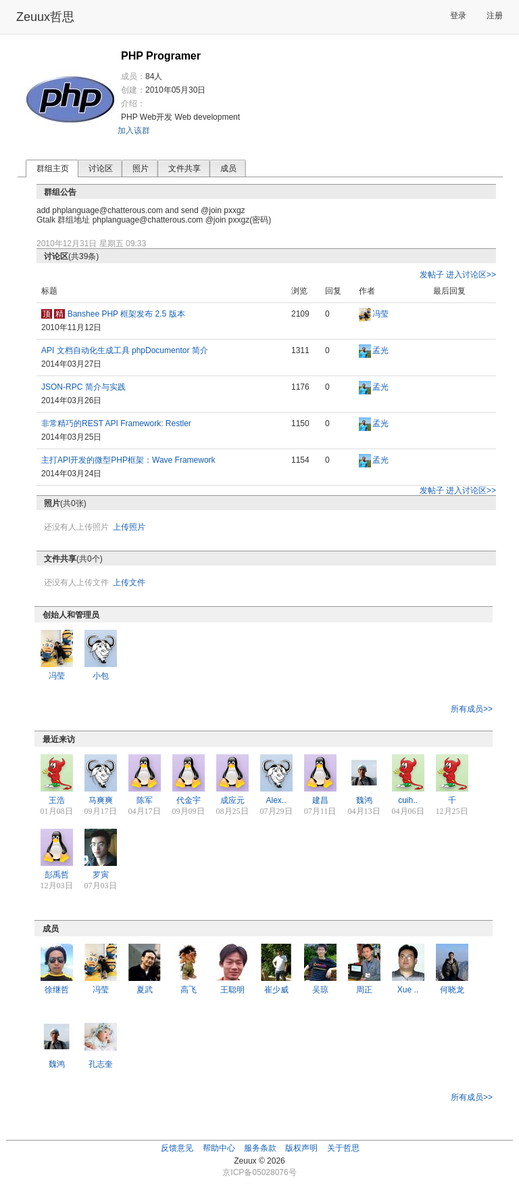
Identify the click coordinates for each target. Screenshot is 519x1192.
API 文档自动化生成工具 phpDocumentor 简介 (124, 350)
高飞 (188, 989)
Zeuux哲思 (45, 17)
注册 (495, 15)
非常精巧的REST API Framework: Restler (116, 423)
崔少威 (276, 989)
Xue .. (407, 989)
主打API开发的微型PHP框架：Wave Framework (128, 460)
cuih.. (408, 800)
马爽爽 (101, 800)
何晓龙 (452, 989)
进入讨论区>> (471, 274)
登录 (458, 15)
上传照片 (129, 527)
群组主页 (52, 168)
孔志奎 (101, 1064)
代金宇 (188, 800)
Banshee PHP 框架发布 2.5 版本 (126, 314)
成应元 (232, 800)
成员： (133, 76)
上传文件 (129, 582)
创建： (133, 90)
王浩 (57, 800)
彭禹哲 (57, 874)
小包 (101, 676)
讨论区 (101, 168)
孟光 (380, 350)
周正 (364, 989)
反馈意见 (177, 1148)
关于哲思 (343, 1148)
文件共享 (184, 168)
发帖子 (432, 274)
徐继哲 (57, 989)
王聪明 (232, 989)
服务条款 (260, 1148)
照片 (140, 168)
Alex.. (276, 800)
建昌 (320, 800)
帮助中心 (219, 1148)
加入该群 (134, 130)
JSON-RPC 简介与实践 (83, 387)
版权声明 (301, 1148)
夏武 (145, 989)
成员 (228, 168)
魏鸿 (364, 800)
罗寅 (101, 874)
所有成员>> (472, 709)
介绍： (133, 103)
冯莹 (380, 314)
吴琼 (320, 989)
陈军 (145, 800)
